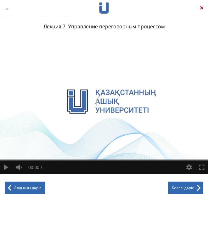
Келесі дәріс (183, 187)
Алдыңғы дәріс (27, 187)
